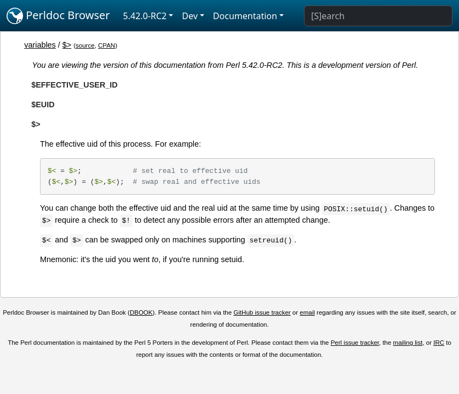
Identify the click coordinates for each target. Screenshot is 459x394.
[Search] (378, 15)
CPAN (106, 45)
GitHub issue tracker (261, 312)
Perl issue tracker (355, 342)
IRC (438, 342)
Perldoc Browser (58, 16)
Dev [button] (190, 16)
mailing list (408, 342)
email (307, 312)
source (85, 45)
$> (66, 44)
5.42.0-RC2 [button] (145, 16)
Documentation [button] (245, 16)
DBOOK (141, 312)
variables (40, 44)
